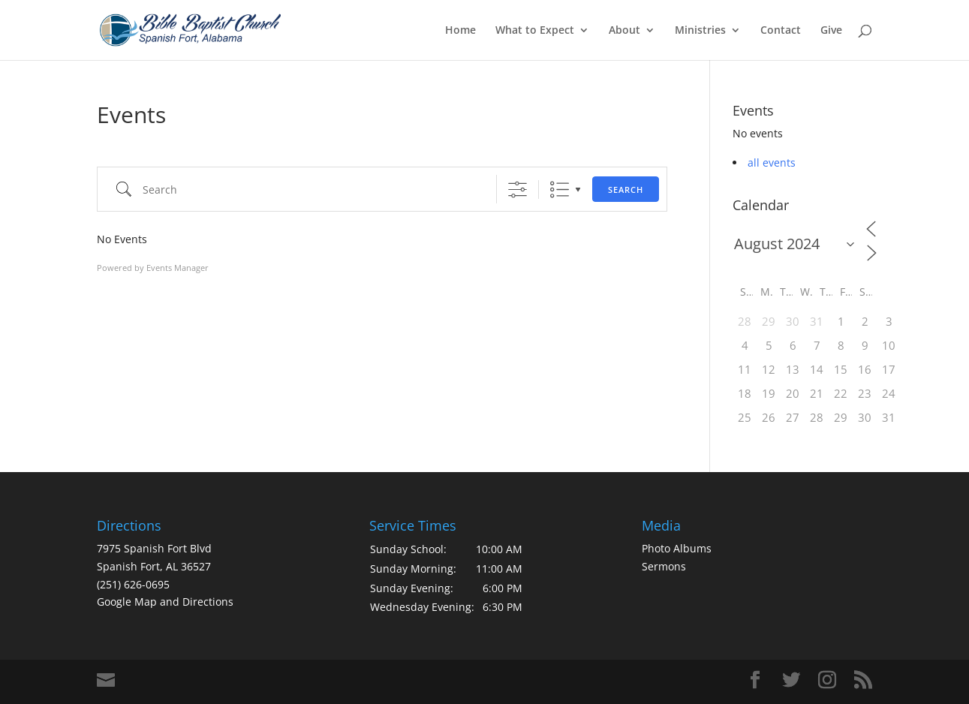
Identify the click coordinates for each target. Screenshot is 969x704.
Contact (780, 31)
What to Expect (534, 31)
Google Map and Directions (165, 601)
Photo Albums (677, 548)
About (624, 31)
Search (625, 189)
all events (772, 162)
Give (831, 31)
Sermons (664, 566)
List (559, 189)
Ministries (700, 31)
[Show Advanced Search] (517, 189)
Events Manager (177, 267)
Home (460, 31)
